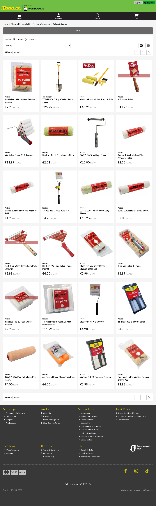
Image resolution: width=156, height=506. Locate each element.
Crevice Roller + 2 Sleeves (92, 321)
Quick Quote (10, 416)
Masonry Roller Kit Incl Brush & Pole (96, 99)
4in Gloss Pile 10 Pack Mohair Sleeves (18, 323)
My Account (84, 413)
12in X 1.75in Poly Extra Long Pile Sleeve (20, 379)
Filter (78, 30)
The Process (10, 423)
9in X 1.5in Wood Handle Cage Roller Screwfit (21, 267)
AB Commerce (148, 490)
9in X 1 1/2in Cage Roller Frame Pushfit (56, 267)
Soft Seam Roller (125, 99)
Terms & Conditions (50, 450)
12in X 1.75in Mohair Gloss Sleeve (133, 210)
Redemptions (122, 419)
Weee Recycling (11, 450)
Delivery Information (88, 416)
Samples (8, 419)
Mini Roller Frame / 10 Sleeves (18, 155)
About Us (46, 413)
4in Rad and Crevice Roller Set (55, 210)
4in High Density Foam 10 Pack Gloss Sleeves (56, 323)
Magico (129, 490)
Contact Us (46, 416)
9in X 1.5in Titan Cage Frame (93, 155)
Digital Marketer (86, 450)
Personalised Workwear (15, 413)
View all (17, 52)
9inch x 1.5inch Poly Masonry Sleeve (58, 155)
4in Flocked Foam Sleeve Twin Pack (58, 377)
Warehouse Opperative (89, 456)
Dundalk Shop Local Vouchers (92, 436)
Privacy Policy (47, 453)
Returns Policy (85, 423)
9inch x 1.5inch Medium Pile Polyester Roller (130, 157)
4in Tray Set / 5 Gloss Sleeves (131, 321)
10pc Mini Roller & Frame (129, 266)
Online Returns (86, 419)
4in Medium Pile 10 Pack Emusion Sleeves (20, 101)
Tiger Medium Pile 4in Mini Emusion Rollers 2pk (133, 379)
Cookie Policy (47, 456)
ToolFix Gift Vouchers (88, 430)
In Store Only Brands (88, 433)
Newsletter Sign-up (50, 419)
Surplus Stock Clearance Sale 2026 (131, 416)
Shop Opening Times (50, 423)
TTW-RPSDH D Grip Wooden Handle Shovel (57, 101)
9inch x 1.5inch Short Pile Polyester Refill (21, 212)
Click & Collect (85, 440)
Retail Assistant (86, 453)
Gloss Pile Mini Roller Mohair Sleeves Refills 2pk (92, 267)
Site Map (8, 453)
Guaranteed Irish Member (127, 413)
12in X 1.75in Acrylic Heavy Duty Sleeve (94, 212)
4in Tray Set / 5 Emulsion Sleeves (95, 377)
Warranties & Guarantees (90, 426)
